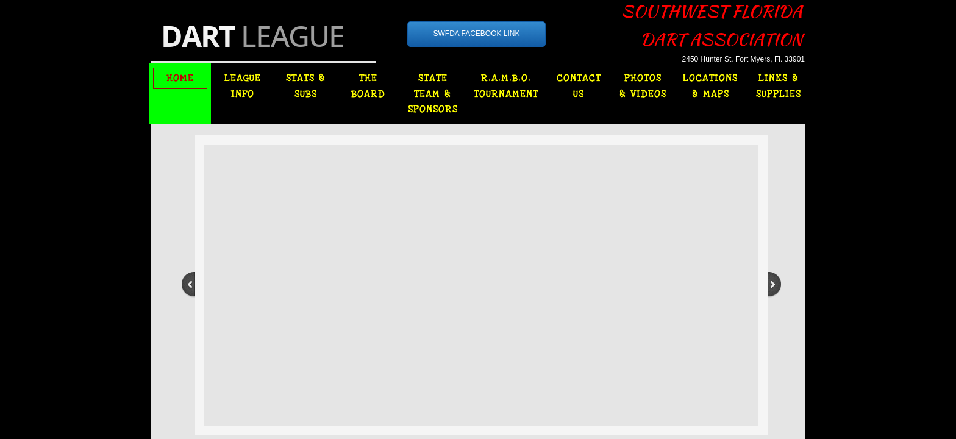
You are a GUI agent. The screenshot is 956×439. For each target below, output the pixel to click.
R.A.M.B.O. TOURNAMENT (506, 86)
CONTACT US (579, 86)
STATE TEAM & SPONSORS (433, 93)
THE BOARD (368, 86)
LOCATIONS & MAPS (710, 86)
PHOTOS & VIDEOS (642, 86)
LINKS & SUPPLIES (778, 86)
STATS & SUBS (306, 86)
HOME (180, 78)
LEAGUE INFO (242, 86)
